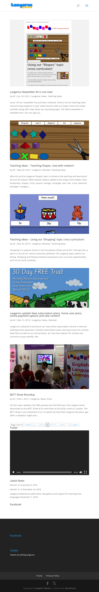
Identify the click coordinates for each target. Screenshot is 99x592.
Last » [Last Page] (75, 424)
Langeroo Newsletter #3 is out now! (31, 92)
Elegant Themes (43, 588)
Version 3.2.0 (16, 485)
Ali (14, 96)
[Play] (13, 472)
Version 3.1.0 (16, 489)
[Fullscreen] (85, 472)
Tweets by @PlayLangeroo (22, 554)
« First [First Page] (28, 424)
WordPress (70, 588)
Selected (46, 170)
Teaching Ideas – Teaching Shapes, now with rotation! (42, 165)
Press (49, 399)
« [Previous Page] (33, 424)
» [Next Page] (70, 424)
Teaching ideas (55, 96)
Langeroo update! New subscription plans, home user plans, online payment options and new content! (46, 314)
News (44, 96)
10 (62, 424)
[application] (49, 452)
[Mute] (80, 472)
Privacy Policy (52, 575)
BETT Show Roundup (22, 394)
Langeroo (35, 96)
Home (39, 575)
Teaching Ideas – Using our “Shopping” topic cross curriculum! (47, 239)
